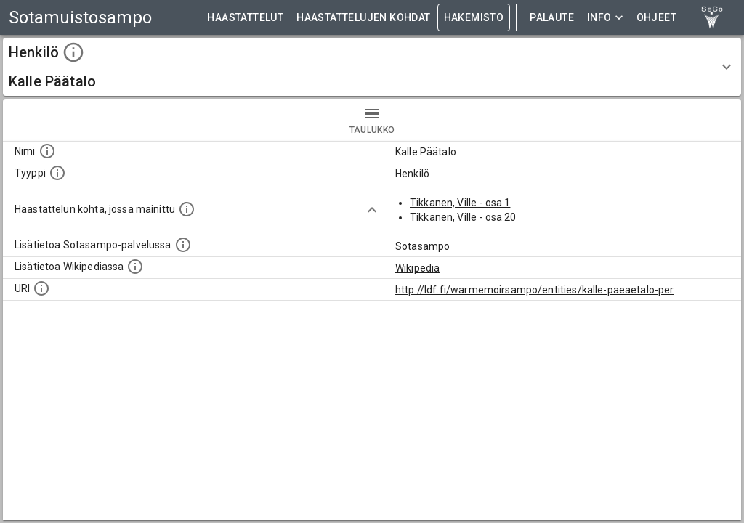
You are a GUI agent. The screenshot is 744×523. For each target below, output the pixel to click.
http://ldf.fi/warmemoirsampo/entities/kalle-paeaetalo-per (534, 290)
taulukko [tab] (372, 120)
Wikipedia (417, 268)
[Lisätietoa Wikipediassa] (135, 266)
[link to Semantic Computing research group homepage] (712, 17)
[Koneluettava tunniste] (41, 288)
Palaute (552, 17)
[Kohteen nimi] (47, 151)
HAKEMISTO (474, 17)
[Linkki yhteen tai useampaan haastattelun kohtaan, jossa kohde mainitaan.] (186, 209)
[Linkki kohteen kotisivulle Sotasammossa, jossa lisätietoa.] (183, 244)
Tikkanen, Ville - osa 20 (463, 217)
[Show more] (372, 210)
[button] (372, 67)
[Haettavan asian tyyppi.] (57, 173)
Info (605, 17)
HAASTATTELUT (245, 17)
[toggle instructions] (73, 52)
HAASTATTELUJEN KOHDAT (363, 17)
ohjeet (656, 17)
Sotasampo (422, 246)
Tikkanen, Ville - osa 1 (460, 202)
